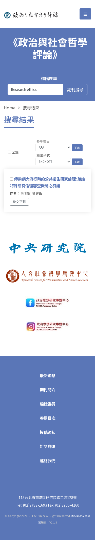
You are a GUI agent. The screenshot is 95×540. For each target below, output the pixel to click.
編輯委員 (47, 404)
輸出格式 (43, 155)
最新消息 (47, 375)
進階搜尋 (49, 78)
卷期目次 (47, 418)
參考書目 (43, 141)
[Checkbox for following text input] (9, 151)
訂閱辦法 (47, 446)
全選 (15, 152)
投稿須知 (47, 432)
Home (9, 108)
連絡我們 (47, 460)
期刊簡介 (47, 390)
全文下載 (19, 201)
